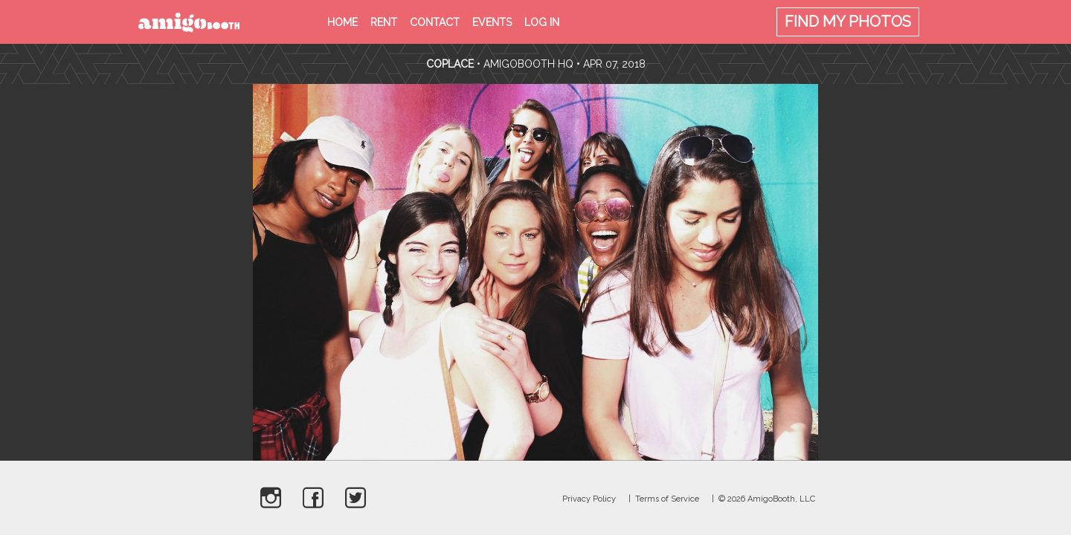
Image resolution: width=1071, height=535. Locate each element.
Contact (435, 22)
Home (342, 22)
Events (492, 22)
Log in (541, 22)
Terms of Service (667, 499)
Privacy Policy (589, 499)
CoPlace (450, 64)
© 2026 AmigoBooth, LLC (766, 499)
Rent (383, 22)
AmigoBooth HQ (528, 64)
